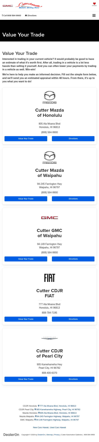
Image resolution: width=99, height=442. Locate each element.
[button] (11, 15)
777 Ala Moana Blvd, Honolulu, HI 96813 (57, 406)
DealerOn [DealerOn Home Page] (41, 435)
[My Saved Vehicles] (94, 5)
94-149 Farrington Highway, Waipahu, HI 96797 (56, 420)
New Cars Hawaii (41, 427)
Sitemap (49, 435)
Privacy (57, 435)
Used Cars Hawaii (58, 427)
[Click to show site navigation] (94, 16)
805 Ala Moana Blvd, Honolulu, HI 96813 (57, 413)
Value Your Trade (25, 138)
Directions (30, 15)
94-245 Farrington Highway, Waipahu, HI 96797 (57, 416)
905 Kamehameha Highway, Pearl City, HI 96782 (57, 409)
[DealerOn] (11, 434)
